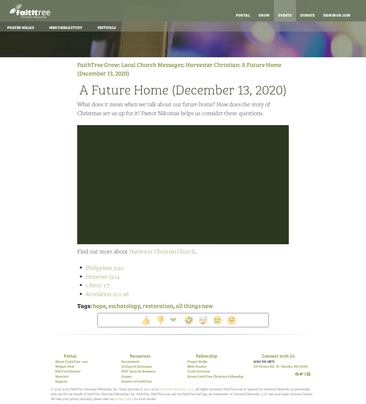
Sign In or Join (336, 15)
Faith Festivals (198, 371)
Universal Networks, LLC (177, 389)
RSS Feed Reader (68, 371)
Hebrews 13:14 (102, 276)
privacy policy (124, 399)
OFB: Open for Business (138, 371)
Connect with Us (278, 355)
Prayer (20, 27)
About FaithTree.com (71, 361)
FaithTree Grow (98, 64)
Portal (243, 15)
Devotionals (130, 361)
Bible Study (65, 27)
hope (99, 305)
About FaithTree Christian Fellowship (215, 376)
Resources (140, 355)
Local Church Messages (152, 64)
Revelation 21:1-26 (107, 294)
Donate (307, 15)
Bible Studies (196, 366)
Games (126, 376)
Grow (264, 15)
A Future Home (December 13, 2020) (183, 88)
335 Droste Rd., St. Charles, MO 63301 (280, 366)
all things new (194, 305)
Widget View (64, 366)
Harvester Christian (212, 64)
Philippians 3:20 (105, 267)
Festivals (107, 27)
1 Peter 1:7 (98, 285)
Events (285, 15)
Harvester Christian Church (162, 251)
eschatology (124, 305)
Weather (62, 376)
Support (61, 381)
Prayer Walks (197, 361)
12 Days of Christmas (136, 366)
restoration (158, 305)
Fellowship (206, 355)
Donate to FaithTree (136, 381)
